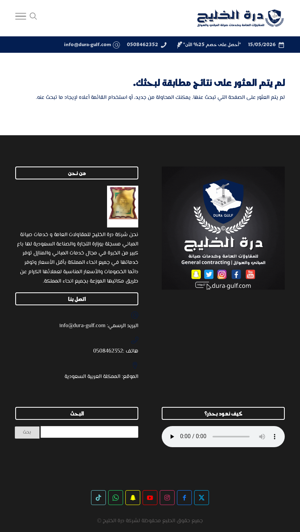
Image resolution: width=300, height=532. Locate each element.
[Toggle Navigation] (20, 18)
